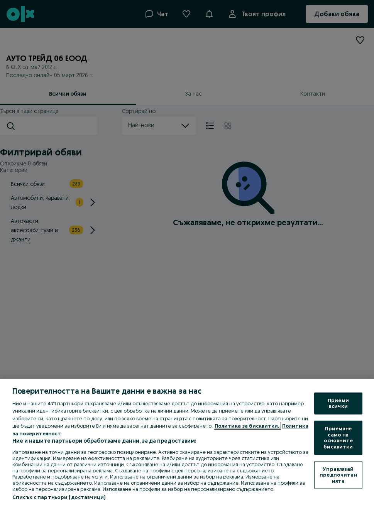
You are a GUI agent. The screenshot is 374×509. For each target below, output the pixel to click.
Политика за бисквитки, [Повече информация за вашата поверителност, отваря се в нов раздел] (247, 426)
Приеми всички (338, 403)
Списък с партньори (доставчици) (58, 497)
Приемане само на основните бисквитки (338, 437)
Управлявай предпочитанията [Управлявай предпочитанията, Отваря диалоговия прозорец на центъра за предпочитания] (338, 474)
